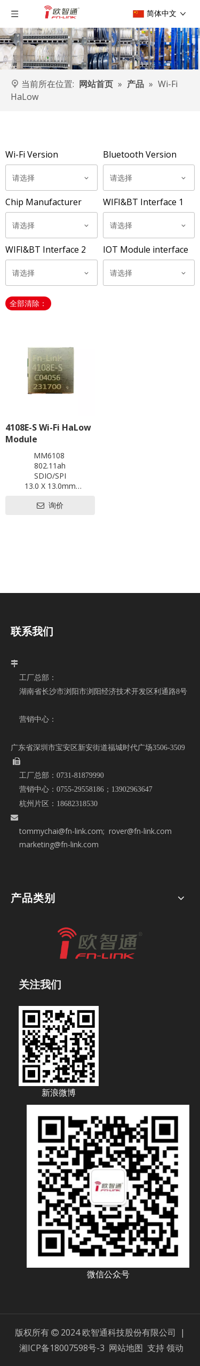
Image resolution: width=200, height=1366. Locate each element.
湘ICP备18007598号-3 (62, 1348)
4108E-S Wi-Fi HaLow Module (48, 433)
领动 (174, 1348)
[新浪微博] (59, 1046)
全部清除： (28, 303)
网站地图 (127, 1348)
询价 (50, 505)
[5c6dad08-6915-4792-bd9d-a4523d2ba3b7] (108, 1186)
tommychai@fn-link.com (61, 831)
